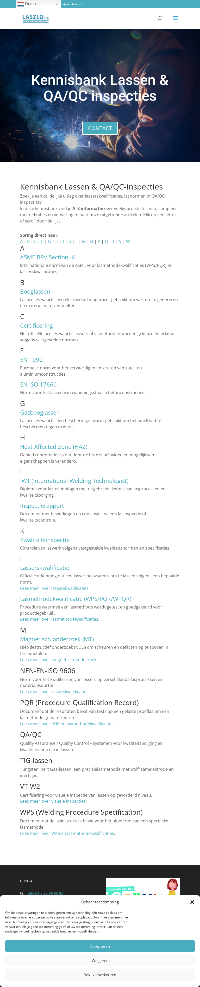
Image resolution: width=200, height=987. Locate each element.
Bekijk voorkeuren (100, 974)
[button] (192, 902)
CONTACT (100, 128)
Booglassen (35, 291)
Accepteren (100, 946)
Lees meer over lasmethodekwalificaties (59, 619)
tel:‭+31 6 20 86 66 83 (45, 893)
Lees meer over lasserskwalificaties (54, 588)
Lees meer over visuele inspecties (53, 801)
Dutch (26, 4)
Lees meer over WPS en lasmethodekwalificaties (67, 833)
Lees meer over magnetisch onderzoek (58, 659)
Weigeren (100, 960)
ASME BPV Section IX (47, 257)
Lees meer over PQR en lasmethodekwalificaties (67, 724)
